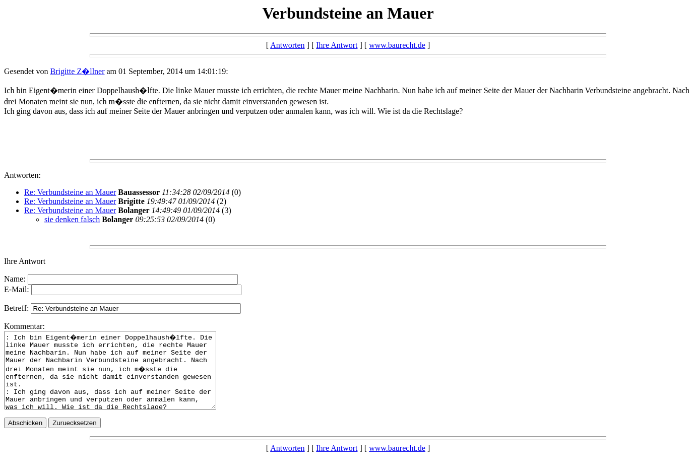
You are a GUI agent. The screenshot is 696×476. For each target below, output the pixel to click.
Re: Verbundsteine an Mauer (70, 192)
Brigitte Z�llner (77, 71)
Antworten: (22, 175)
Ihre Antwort (336, 45)
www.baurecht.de (397, 45)
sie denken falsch (72, 219)
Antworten (287, 45)
